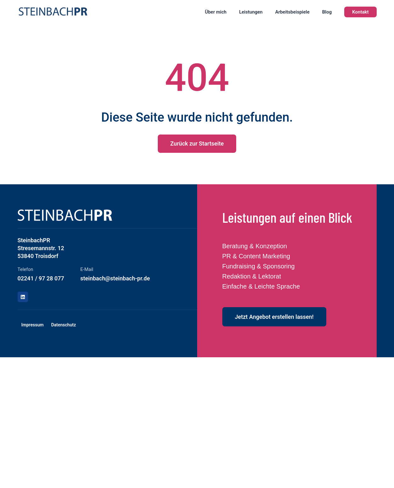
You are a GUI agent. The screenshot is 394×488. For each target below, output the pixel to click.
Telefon (25, 269)
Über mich (216, 12)
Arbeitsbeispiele (292, 12)
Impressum (32, 324)
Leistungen (251, 12)
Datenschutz (63, 324)
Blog (327, 12)
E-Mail (86, 269)
